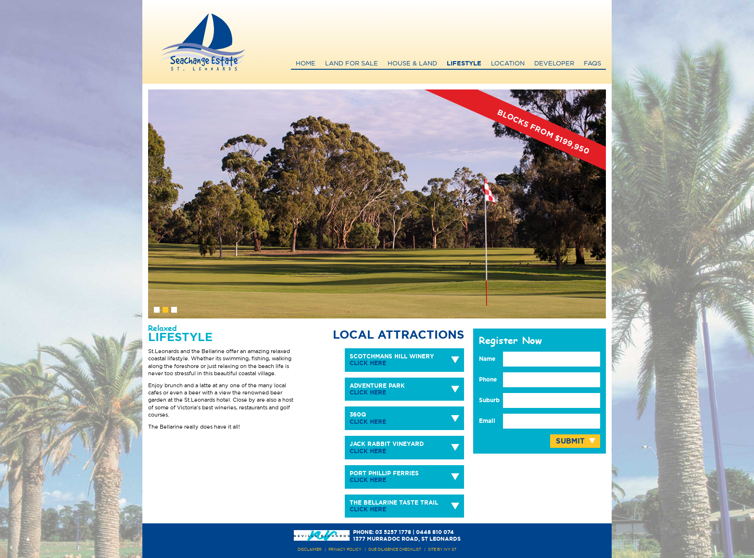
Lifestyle (464, 64)
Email (487, 421)
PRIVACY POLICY (345, 550)
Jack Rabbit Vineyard (387, 447)
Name (487, 359)
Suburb (489, 400)
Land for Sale (351, 64)
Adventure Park (377, 389)
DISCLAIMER (310, 550)
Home (305, 64)
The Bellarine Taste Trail (394, 506)
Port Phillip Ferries (384, 476)
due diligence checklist (394, 550)
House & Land (412, 64)
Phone (488, 379)
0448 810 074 (435, 532)
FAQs (592, 64)
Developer (554, 64)
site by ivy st (442, 550)
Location (508, 64)
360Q (368, 418)
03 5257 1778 (393, 532)
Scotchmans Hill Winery (392, 360)
